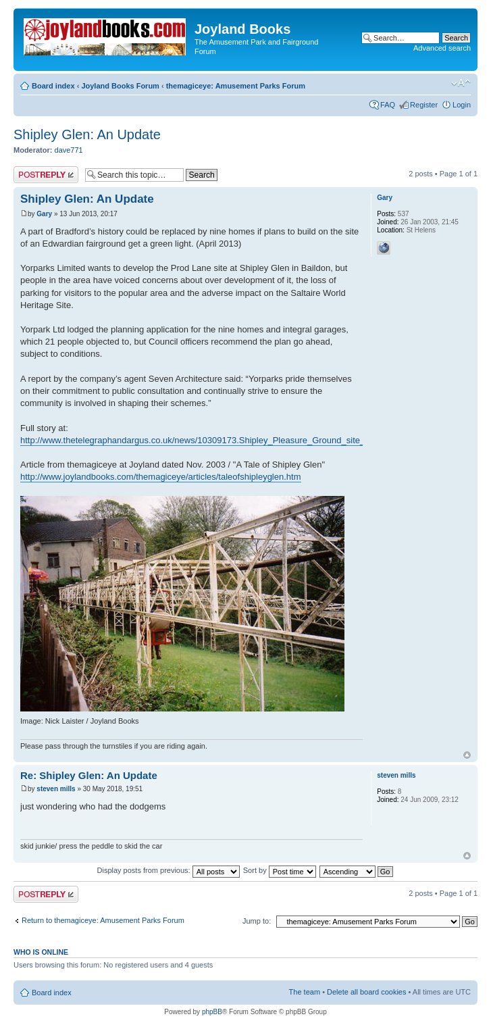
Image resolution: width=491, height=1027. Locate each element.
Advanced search (442, 48)
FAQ (387, 105)
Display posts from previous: (168, 870)
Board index (53, 86)
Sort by (279, 870)
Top (467, 755)
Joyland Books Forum (120, 86)
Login (462, 105)
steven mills (55, 789)
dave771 (69, 150)
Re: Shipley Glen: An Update (88, 775)
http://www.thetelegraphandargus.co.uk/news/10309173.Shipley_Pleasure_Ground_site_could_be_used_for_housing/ (248, 440)
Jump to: (256, 921)
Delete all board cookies (366, 992)
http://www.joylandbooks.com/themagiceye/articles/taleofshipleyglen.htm (160, 477)
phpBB (212, 1012)
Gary (44, 214)
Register (424, 105)
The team (304, 992)
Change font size (461, 83)
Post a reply (46, 174)
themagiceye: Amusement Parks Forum (235, 86)
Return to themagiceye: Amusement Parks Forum (103, 920)
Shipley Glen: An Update (87, 134)
